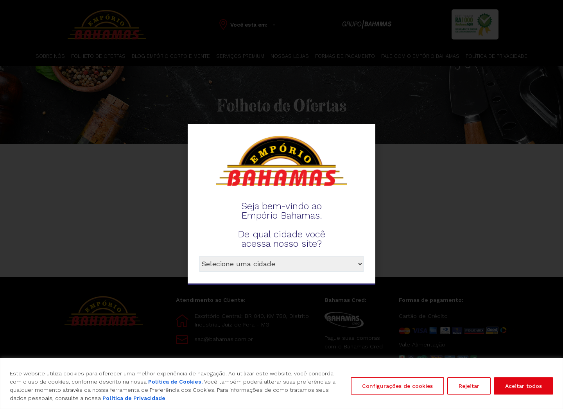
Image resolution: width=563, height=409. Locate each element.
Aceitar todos (523, 386)
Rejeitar (469, 386)
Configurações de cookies (397, 386)
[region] (281, 383)
